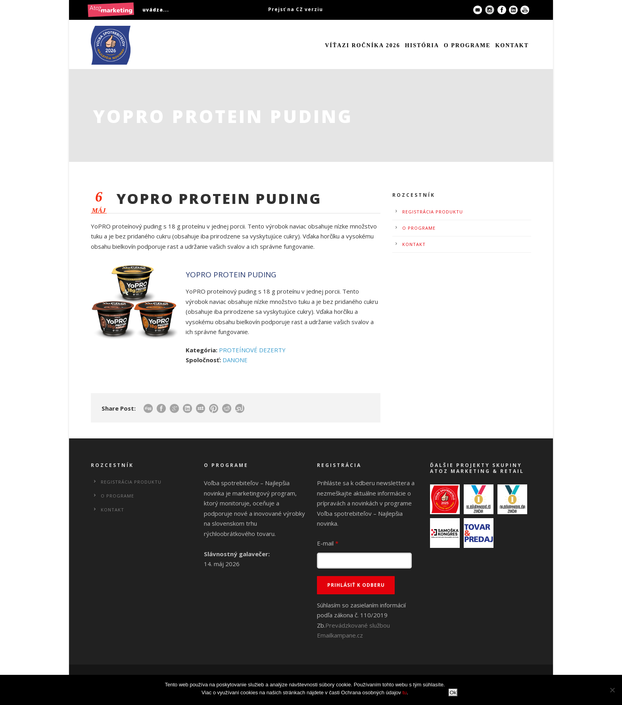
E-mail (327, 543)
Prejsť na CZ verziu (295, 9)
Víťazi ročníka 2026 (362, 45)
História (422, 45)
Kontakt (512, 45)
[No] (612, 690)
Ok (452, 692)
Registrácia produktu (432, 212)
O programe (467, 45)
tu (404, 692)
